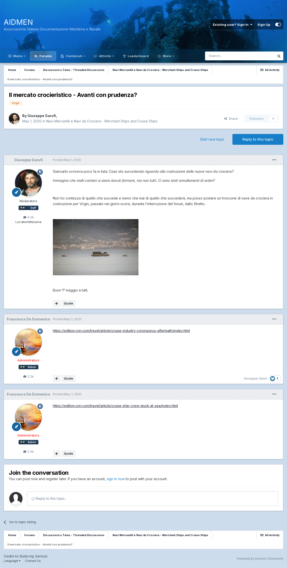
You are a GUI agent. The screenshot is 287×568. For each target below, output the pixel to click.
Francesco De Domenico (28, 319)
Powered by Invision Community (260, 558)
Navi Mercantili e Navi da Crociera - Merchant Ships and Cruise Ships (102, 121)
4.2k (28, 217)
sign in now (116, 479)
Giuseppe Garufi (41, 116)
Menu (17, 56)
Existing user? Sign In (232, 24)
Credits (9, 556)
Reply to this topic (257, 139)
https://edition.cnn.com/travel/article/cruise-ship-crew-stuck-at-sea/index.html (115, 406)
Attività (105, 56)
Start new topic (212, 139)
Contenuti (74, 56)
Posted (67, 160)
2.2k (28, 376)
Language (12, 561)
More (167, 56)
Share (231, 118)
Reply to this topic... (49, 498)
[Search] (227, 56)
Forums (45, 56)
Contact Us (33, 561)
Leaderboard (138, 56)
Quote (68, 303)
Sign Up (263, 24)
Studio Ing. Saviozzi (33, 556)
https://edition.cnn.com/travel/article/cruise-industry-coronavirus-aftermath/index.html (121, 331)
